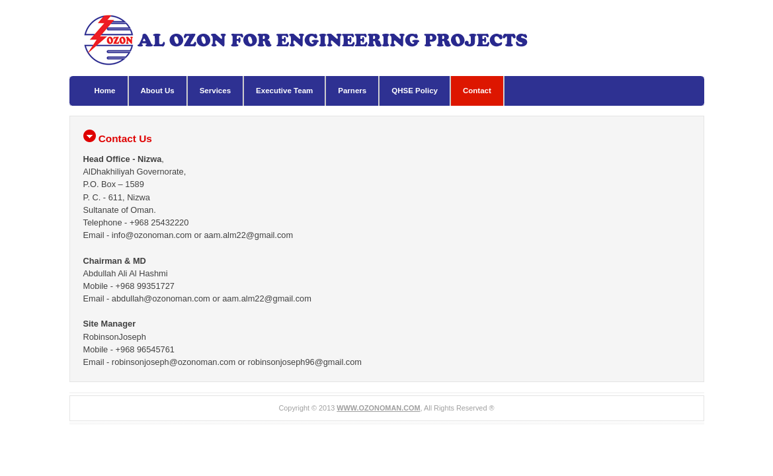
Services (215, 91)
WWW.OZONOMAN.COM (378, 408)
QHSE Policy (414, 91)
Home (105, 91)
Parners (352, 91)
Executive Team (284, 91)
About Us (158, 91)
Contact (477, 91)
